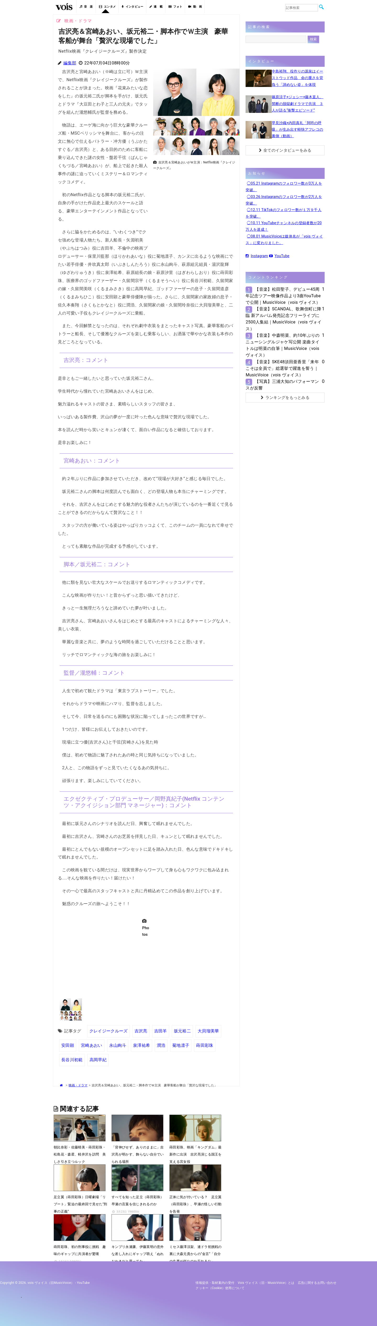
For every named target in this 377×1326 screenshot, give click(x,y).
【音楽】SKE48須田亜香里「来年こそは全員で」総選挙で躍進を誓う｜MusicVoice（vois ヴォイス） (282, 368)
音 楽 (86, 6)
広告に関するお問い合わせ (317, 1283)
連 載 (156, 6)
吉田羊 (160, 1030)
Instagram (257, 256)
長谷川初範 (72, 1059)
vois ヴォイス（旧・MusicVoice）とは (266, 1283)
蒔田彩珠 (204, 1045)
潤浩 (161, 1045)
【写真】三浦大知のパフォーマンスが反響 (282, 384)
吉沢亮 (141, 1030)
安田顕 (67, 1045)
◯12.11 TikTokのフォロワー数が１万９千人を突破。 (283, 213)
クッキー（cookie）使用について (220, 1288)
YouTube (279, 256)
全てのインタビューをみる (285, 150)
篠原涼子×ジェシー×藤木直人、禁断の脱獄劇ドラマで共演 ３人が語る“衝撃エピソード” (297, 103)
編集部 (69, 62)
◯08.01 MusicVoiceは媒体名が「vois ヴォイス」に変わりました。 (284, 239)
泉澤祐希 (141, 1045)
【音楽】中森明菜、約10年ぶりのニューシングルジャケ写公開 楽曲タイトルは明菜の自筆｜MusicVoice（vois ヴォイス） (282, 345)
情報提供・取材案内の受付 (215, 1283)
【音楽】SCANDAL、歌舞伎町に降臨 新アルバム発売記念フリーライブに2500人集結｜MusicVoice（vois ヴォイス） (283, 318)
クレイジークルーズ (108, 1030)
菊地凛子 (180, 1045)
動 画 (195, 6)
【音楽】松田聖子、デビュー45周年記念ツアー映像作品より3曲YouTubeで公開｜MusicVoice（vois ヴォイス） (283, 296)
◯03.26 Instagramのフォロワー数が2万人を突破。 (284, 200)
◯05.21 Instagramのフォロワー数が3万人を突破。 (284, 186)
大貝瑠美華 (208, 1030)
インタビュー (132, 6)
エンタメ (107, 6)
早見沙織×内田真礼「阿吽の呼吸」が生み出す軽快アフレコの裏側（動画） (297, 129)
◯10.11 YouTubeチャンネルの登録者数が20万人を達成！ (283, 226)
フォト (175, 6)
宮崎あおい (91, 1045)
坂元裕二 (182, 1030)
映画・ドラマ (78, 1085)
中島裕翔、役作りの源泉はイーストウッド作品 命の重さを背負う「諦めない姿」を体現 (297, 77)
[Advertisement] (194, 209)
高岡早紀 (98, 1059)
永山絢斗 (117, 1045)
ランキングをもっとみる (285, 397)
